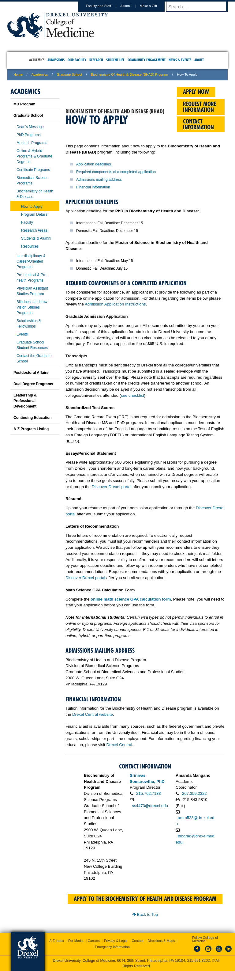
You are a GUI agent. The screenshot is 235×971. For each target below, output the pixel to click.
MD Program (24, 104)
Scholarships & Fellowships (29, 323)
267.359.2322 (194, 793)
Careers (94, 941)
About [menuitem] (199, 60)
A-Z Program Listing (31, 429)
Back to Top (145, 914)
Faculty (27, 222)
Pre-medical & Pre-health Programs (32, 278)
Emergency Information (112, 947)
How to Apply (32, 206)
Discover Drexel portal (112, 486)
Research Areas (34, 230)
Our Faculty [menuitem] (77, 60)
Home (17, 74)
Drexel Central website (92, 714)
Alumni (131, 6)
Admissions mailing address (99, 179)
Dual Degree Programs (33, 384)
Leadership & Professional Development (25, 400)
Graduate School (69, 74)
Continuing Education (32, 417)
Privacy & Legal (115, 941)
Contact (137, 941)
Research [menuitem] (96, 60)
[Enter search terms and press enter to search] (199, 6)
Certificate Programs (33, 170)
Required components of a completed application (116, 172)
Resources (30, 246)
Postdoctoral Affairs (30, 372)
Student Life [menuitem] (115, 60)
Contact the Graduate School (34, 358)
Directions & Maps (161, 941)
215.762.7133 (148, 793)
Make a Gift (154, 6)
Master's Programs (32, 143)
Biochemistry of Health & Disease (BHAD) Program (129, 74)
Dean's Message (30, 127)
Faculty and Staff (104, 6)
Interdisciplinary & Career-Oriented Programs (31, 261)
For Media (76, 941)
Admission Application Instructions (115, 304)
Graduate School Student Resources (32, 345)
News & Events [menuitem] (180, 60)
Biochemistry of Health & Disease (35, 194)
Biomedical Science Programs (33, 180)
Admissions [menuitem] (56, 60)
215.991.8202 (198, 960)
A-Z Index (56, 941)
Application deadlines (93, 164)
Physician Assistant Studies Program (32, 291)
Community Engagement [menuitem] (147, 60)
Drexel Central (119, 744)
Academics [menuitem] (36, 60)
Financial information (93, 187)
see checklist (132, 395)
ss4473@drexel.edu (150, 805)
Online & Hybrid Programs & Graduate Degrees (34, 156)
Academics (40, 74)
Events (22, 334)
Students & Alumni (36, 238)
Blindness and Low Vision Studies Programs (32, 307)
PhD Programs (29, 135)
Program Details (34, 214)
